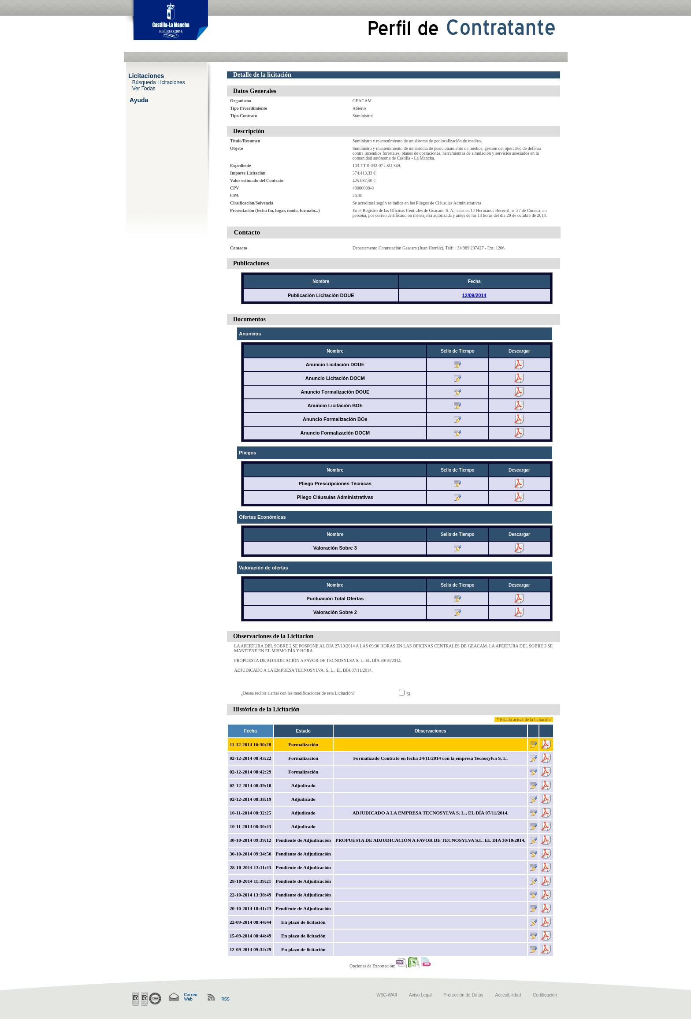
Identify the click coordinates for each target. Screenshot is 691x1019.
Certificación (545, 995)
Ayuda (139, 99)
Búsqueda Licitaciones (158, 82)
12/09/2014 (474, 295)
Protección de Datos (463, 995)
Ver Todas (144, 88)
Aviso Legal (420, 995)
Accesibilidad (508, 995)
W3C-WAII (386, 995)
